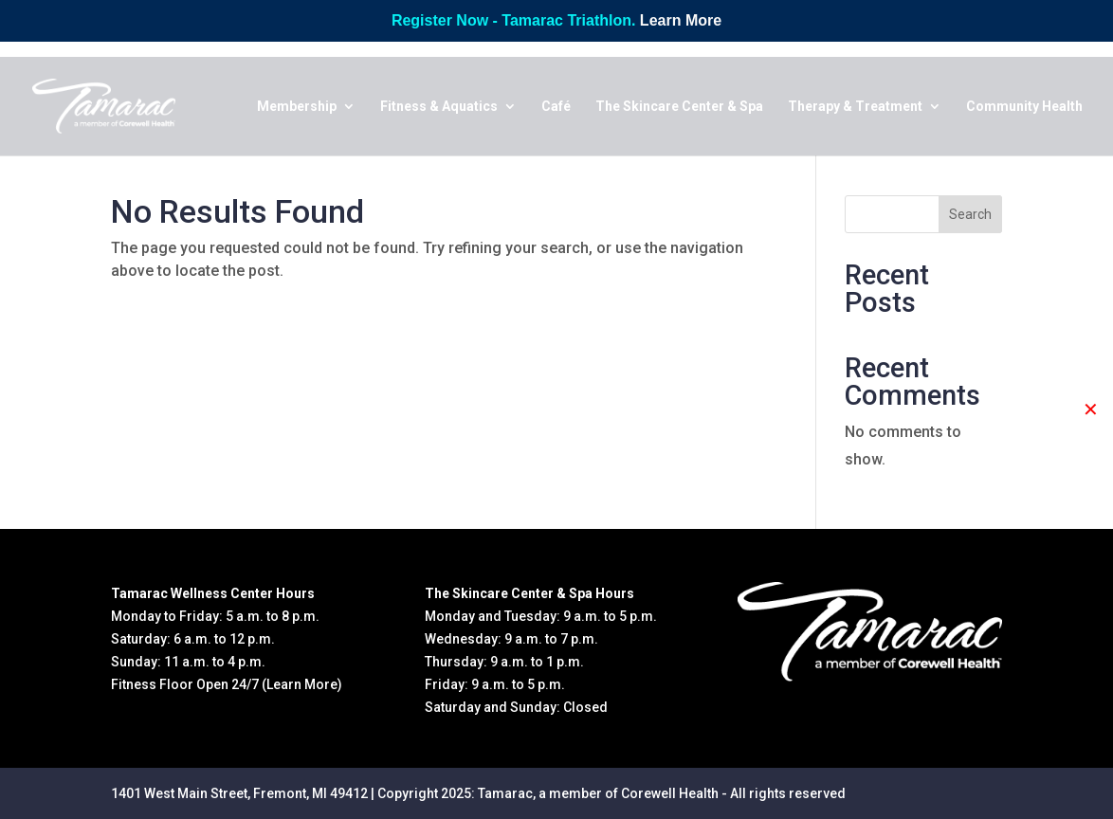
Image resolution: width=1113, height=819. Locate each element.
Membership (297, 107)
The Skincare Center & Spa (679, 107)
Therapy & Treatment (855, 107)
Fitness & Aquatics (439, 107)
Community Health (1024, 107)
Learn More (680, 20)
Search (970, 214)
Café (556, 107)
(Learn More (300, 684)
